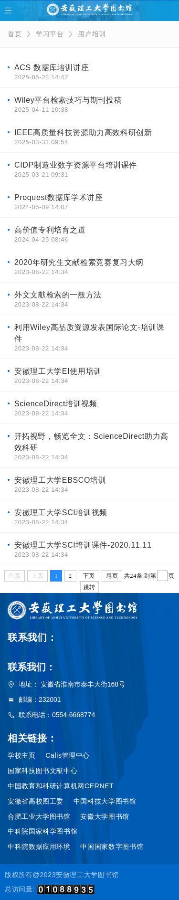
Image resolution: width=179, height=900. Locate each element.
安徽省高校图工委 (35, 801)
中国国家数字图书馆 (111, 846)
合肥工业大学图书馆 (39, 816)
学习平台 (50, 34)
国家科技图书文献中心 (42, 770)
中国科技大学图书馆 (105, 801)
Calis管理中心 (67, 755)
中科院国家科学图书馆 (42, 831)
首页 (14, 34)
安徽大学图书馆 (104, 816)
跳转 (89, 587)
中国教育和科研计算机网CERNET (61, 786)
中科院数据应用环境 (39, 846)
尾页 (112, 575)
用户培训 (92, 34)
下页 (89, 575)
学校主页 (22, 755)
